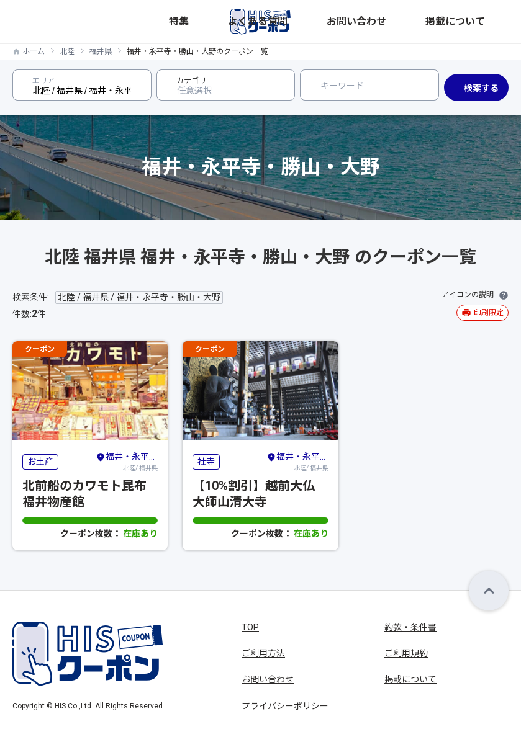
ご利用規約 (406, 653)
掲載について (484, 21)
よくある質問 (375, 21)
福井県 (100, 51)
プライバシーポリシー (285, 706)
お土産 (40, 462)
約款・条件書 (410, 627)
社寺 (206, 462)
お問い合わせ (429, 21)
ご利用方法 (263, 653)
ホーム (33, 51)
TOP (250, 627)
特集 (336, 21)
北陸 (67, 51)
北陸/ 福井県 (127, 461)
